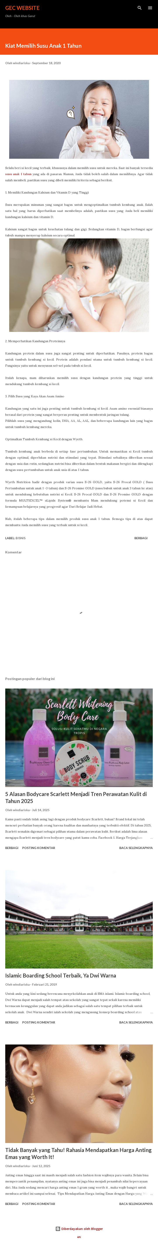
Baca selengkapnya (136, 848)
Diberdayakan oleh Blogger (79, 1229)
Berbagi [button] (141, 538)
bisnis (21, 538)
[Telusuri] (139, 8)
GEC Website (22, 8)
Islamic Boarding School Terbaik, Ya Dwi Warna (60, 975)
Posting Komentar (38, 848)
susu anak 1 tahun (18, 174)
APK (79, 1237)
